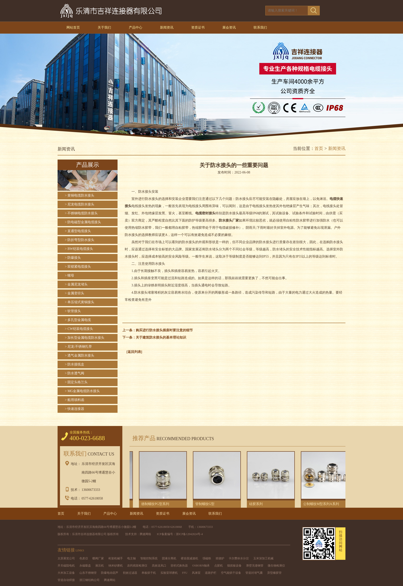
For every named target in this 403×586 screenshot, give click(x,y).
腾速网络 (145, 534)
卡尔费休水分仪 (239, 558)
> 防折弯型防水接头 (79, 240)
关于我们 (104, 27)
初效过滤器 (130, 572)
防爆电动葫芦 (109, 572)
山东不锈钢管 (88, 572)
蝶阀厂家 (98, 558)
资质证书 (198, 27)
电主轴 (131, 558)
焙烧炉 (220, 558)
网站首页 (73, 27)
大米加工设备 (66, 572)
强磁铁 (206, 558)
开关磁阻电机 (66, 565)
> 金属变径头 (74, 293)
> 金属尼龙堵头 (76, 284)
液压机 (99, 565)
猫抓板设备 (234, 565)
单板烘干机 (149, 572)
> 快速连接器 (74, 409)
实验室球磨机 (169, 572)
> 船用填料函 (74, 400)
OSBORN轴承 (201, 565)
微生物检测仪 (276, 565)
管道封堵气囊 (254, 572)
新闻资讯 (166, 27)
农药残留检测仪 (137, 565)
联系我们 (260, 27)
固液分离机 (169, 558)
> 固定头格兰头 (76, 382)
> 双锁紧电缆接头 (78, 266)
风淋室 (196, 572)
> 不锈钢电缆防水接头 (81, 213)
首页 (318, 148)
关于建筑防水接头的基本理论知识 (161, 337)
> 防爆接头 (73, 257)
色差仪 (83, 558)
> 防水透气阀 (74, 373)
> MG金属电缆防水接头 (82, 391)
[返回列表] (134, 352)
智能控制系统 (149, 558)
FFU (184, 572)
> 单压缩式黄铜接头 (79, 302)
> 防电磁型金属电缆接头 (83, 222)
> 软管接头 (73, 311)
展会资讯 (229, 27)
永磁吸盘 (85, 565)
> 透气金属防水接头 (79, 355)
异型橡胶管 (274, 572)
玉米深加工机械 (263, 558)
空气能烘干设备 (231, 572)
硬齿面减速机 (189, 558)
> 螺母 (69, 275)
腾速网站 (109, 580)
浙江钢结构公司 (89, 580)
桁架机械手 (115, 558)
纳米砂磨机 (115, 565)
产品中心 (135, 27)
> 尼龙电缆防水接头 (79, 204)
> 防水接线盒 (74, 364)
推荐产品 (172, 438)
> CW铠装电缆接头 (79, 329)
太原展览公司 (66, 558)
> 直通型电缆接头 (78, 231)
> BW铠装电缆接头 (79, 249)
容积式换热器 (179, 565)
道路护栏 (210, 572)
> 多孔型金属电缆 (78, 320)
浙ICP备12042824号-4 (189, 534)
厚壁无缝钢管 (254, 565)
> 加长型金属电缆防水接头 (84, 337)
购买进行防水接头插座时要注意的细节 (164, 330)
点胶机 (218, 565)
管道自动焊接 (66, 580)
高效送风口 (159, 565)
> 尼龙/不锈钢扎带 (78, 346)
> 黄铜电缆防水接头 (79, 195)
